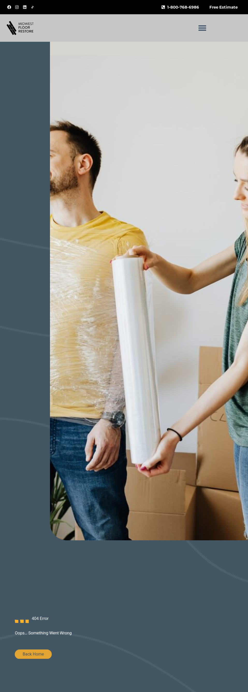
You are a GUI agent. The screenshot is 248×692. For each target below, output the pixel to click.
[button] (202, 28)
